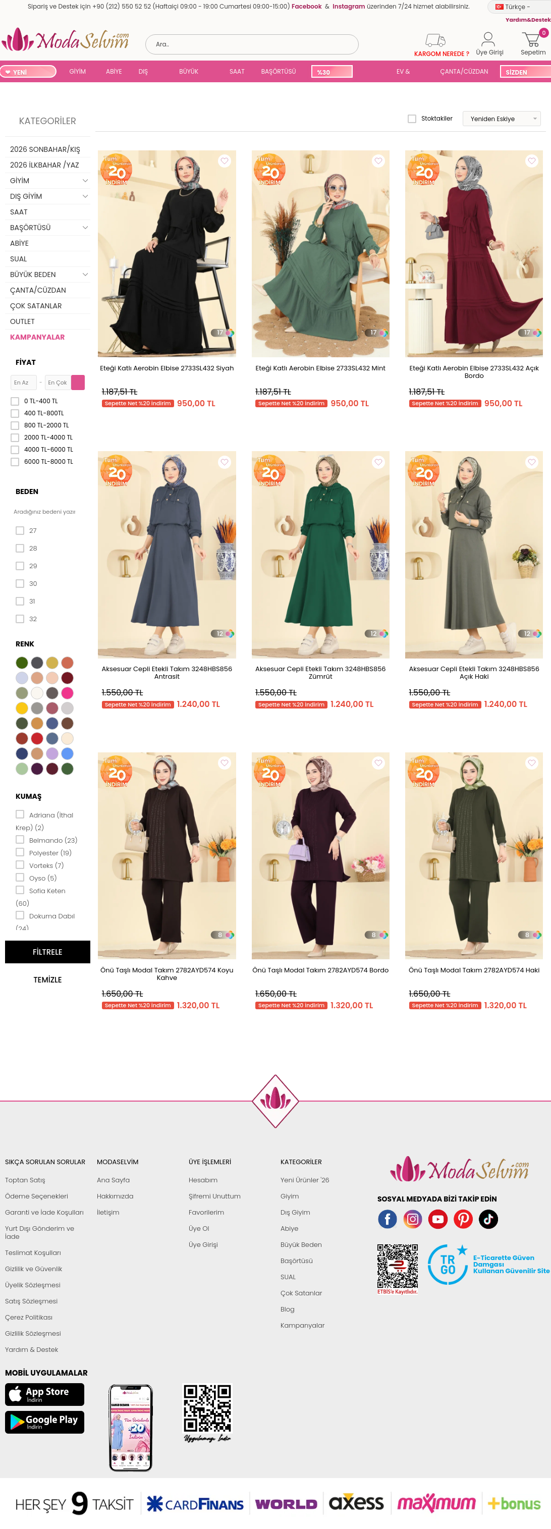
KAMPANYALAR (37, 337)
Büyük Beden (301, 1244)
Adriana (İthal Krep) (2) (44, 821)
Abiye (289, 1228)
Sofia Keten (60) (41, 896)
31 (25, 601)
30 (26, 584)
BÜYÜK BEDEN (188, 72)
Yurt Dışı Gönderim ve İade (39, 1232)
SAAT (237, 71)
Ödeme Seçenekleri (36, 1196)
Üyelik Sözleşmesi (33, 1285)
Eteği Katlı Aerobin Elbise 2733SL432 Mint (320, 368)
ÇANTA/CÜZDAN (464, 71)
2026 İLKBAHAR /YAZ (44, 165)
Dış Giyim (295, 1212)
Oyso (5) (36, 877)
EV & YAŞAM (407, 72)
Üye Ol (199, 1228)
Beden (27, 491)
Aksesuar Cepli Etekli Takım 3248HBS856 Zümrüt (320, 672)
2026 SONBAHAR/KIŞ (45, 149)
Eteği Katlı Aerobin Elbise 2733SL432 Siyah (167, 368)
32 (26, 619)
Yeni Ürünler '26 (305, 1180)
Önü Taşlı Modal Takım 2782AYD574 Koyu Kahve (167, 973)
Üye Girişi (203, 1244)
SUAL (373, 72)
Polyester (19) (44, 852)
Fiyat (26, 362)
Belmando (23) (47, 839)
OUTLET (22, 321)
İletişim (108, 1212)
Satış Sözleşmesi (31, 1301)
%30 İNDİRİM (329, 73)
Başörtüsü (297, 1261)
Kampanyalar (303, 1325)
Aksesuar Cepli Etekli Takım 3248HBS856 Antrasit (167, 672)
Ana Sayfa (113, 1180)
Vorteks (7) (40, 864)
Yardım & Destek (31, 1349)
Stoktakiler (430, 118)
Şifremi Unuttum (215, 1196)
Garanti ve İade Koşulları (44, 1212)
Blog (288, 1309)
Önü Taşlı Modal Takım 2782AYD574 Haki (474, 970)
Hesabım (203, 1180)
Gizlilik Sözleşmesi (33, 1333)
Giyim (290, 1196)
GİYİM (78, 71)
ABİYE (114, 71)
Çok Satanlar (301, 1293)
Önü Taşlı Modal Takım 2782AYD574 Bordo (320, 970)
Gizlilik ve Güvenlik (33, 1269)
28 (26, 548)
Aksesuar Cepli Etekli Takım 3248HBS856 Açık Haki (474, 672)
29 (26, 566)
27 (26, 531)
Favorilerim (206, 1212)
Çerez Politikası (28, 1317)
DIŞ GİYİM (147, 72)
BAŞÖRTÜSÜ (278, 71)
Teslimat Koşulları (33, 1253)
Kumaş (28, 796)
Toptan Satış (25, 1180)
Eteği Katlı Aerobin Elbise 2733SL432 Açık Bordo (474, 371)
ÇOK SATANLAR (36, 306)
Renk (25, 644)
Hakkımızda (115, 1196)
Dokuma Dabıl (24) (45, 922)
